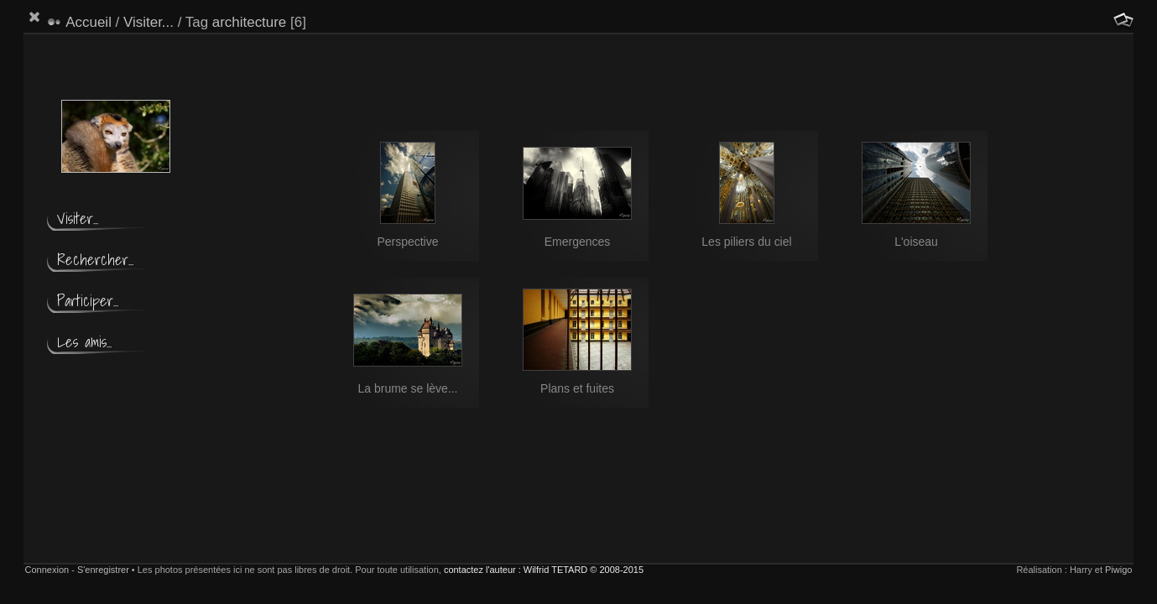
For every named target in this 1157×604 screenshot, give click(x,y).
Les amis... (84, 342)
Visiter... (148, 22)
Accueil (88, 22)
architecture (249, 22)
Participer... (87, 301)
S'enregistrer (103, 570)
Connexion (47, 570)
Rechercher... (95, 259)
